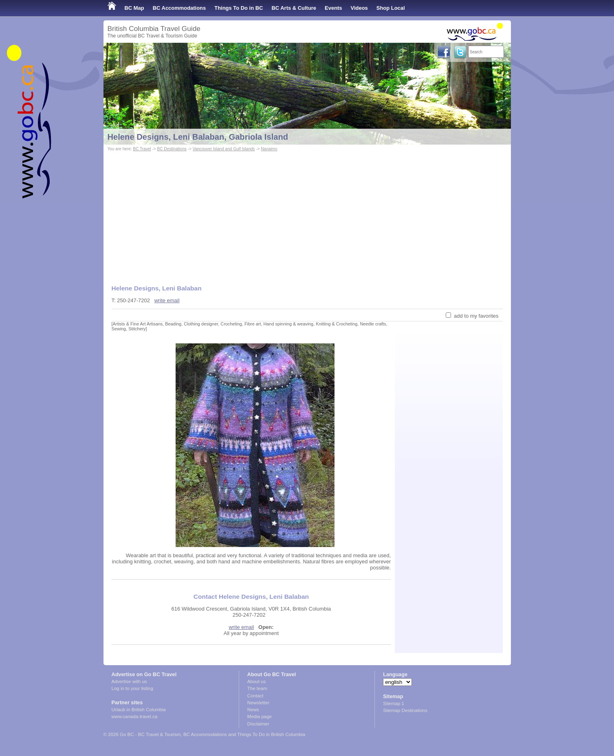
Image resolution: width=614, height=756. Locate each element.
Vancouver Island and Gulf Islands (224, 149)
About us (256, 681)
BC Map (134, 8)
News (253, 709)
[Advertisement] (307, 214)
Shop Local (390, 8)
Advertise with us (129, 681)
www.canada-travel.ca (135, 716)
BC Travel (142, 149)
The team (257, 688)
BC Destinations (172, 149)
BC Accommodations (179, 8)
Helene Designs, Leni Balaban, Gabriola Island (198, 136)
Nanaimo (269, 149)
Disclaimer (258, 723)
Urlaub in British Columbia (139, 709)
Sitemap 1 (393, 703)
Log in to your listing (132, 688)
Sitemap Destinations (405, 710)
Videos (359, 8)
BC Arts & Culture (293, 8)
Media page (259, 716)
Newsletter (258, 702)
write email (167, 300)
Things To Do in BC (238, 8)
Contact (255, 695)
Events (333, 8)
